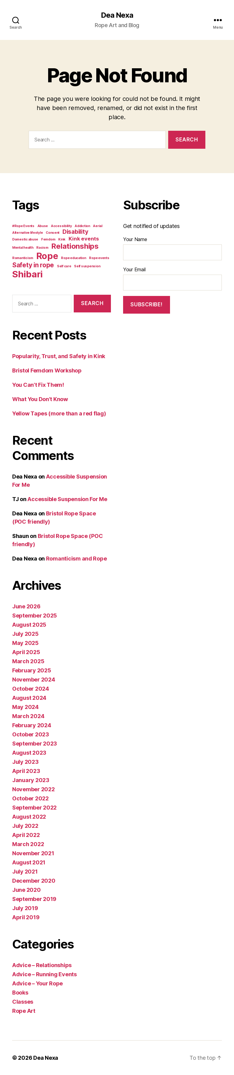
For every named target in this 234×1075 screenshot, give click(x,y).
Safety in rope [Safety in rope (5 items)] (33, 265)
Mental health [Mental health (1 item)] (23, 248)
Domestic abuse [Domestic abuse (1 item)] (25, 239)
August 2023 (29, 752)
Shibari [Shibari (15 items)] (27, 274)
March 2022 (28, 844)
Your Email (134, 269)
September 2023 (34, 743)
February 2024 (31, 725)
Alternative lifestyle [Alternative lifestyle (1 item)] (27, 233)
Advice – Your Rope (37, 983)
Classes (22, 1001)
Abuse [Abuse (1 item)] (42, 226)
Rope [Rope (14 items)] (47, 256)
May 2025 (25, 643)
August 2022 (29, 816)
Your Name (135, 239)
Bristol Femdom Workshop (47, 370)
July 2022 (25, 826)
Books (20, 992)
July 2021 (25, 871)
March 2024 (28, 716)
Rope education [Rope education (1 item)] (73, 258)
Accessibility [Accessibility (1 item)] (61, 226)
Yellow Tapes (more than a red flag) (59, 413)
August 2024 (29, 698)
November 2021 (33, 853)
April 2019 (25, 917)
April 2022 (26, 835)
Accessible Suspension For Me (67, 499)
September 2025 (34, 615)
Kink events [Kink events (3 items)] (84, 239)
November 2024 (33, 679)
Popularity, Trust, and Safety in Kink (58, 356)
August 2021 (28, 862)
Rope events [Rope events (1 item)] (99, 258)
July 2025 (25, 634)
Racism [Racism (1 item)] (42, 248)
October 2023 (30, 734)
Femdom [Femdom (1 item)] (48, 239)
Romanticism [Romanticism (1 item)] (22, 258)
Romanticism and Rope (76, 558)
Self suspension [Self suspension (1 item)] (87, 266)
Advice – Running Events (44, 974)
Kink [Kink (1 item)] (62, 239)
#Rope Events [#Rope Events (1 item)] (23, 226)
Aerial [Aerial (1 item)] (97, 226)
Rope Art (23, 1011)
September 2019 (34, 899)
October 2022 (30, 798)
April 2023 (26, 771)
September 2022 (34, 807)
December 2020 (33, 880)
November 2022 (33, 789)
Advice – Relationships (42, 965)
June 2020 (26, 890)
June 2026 (26, 606)
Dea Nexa (117, 15)
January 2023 (30, 780)
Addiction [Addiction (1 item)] (82, 226)
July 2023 (25, 762)
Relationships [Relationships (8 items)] (75, 246)
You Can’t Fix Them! (38, 385)
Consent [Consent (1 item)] (52, 233)
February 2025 (31, 670)
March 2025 (28, 661)
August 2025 (29, 624)
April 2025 (26, 652)
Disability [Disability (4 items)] (75, 231)
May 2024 (25, 707)
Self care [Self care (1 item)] (64, 266)
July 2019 (25, 908)
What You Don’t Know (40, 399)
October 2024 (30, 688)
